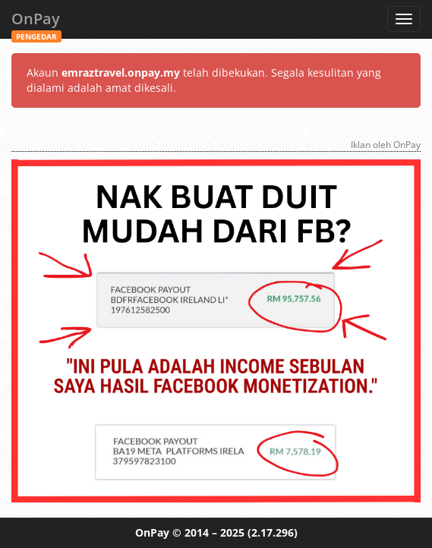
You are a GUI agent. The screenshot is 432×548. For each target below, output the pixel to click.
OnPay (36, 23)
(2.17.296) (273, 532)
